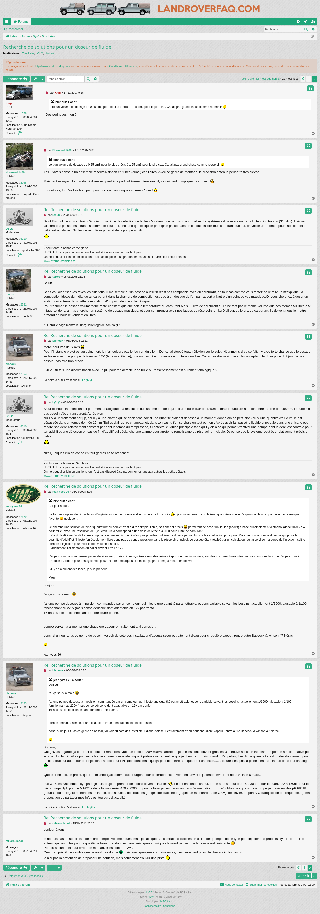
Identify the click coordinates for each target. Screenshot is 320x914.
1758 (23, 113)
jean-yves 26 (14, 506)
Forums (23, 21)
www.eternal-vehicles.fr (59, 261)
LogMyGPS (89, 380)
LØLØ (39, 53)
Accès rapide (8, 22)
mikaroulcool (14, 840)
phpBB (148, 892)
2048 (23, 182)
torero (10, 294)
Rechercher (64, 29)
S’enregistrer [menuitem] (314, 22)
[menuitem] (298, 21)
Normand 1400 (15, 172)
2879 (23, 516)
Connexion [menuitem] (306, 22)
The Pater (28, 53)
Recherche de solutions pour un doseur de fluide (57, 47)
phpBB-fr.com (166, 901)
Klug (9, 103)
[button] (302, 79)
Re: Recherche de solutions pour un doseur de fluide (93, 209)
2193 (23, 373)
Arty (151, 897)
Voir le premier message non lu (28, 29)
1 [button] (309, 78)
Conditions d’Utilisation (123, 66)
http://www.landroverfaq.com (52, 66)
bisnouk (49, 53)
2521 (23, 304)
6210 (23, 238)
